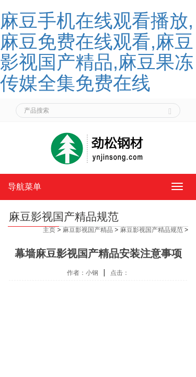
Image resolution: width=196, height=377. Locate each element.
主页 (49, 230)
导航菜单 (24, 186)
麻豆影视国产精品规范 (151, 230)
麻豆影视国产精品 (88, 230)
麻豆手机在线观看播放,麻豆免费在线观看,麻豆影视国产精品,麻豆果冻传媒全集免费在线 (96, 52)
